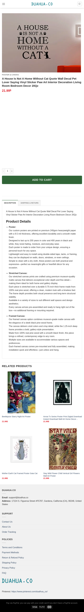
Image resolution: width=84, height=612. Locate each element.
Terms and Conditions (12, 547)
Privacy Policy (8, 568)
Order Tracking (9, 532)
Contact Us (7, 522)
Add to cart (42, 179)
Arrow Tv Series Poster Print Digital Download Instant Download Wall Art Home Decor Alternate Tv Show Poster (62, 418)
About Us (6, 527)
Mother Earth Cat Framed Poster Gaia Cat (20, 473)
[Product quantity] (7, 171)
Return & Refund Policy (13, 558)
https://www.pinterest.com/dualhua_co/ (29, 591)
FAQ (4, 573)
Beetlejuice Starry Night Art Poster (16, 417)
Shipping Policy (9, 563)
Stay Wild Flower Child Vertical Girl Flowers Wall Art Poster (61, 474)
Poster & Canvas (10, 75)
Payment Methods (10, 552)
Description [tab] (10, 203)
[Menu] (3, 4)
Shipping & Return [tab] (29, 203)
